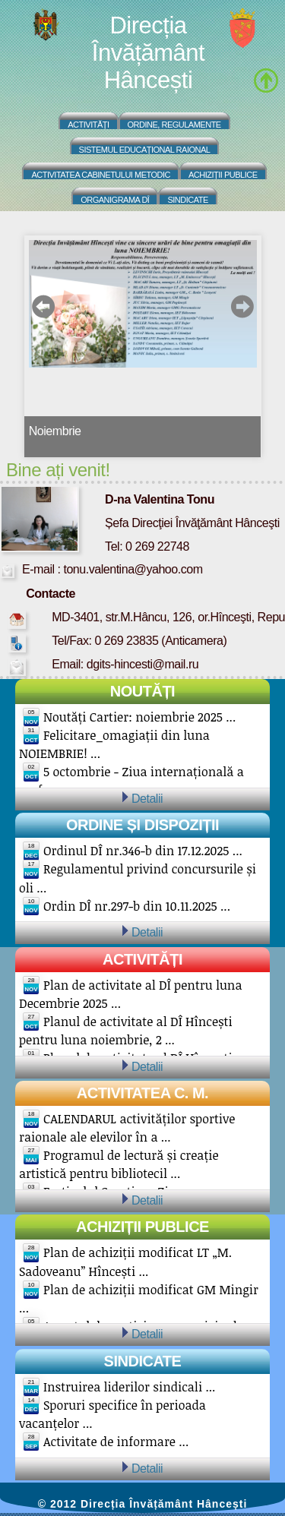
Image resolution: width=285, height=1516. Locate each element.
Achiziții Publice (223, 174)
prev (43, 306)
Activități (88, 124)
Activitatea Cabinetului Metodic (100, 174)
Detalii (147, 798)
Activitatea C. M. (142, 1093)
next (242, 306)
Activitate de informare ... (115, 1441)
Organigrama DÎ (115, 199)
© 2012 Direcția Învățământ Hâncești (143, 1504)
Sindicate (187, 199)
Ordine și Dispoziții (142, 824)
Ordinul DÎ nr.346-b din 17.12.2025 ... (142, 850)
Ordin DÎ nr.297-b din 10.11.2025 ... (136, 906)
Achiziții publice (142, 1226)
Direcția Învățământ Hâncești (148, 52)
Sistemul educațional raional (145, 149)
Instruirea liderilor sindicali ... (129, 1387)
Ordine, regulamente (174, 124)
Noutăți (142, 691)
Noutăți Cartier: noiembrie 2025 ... (139, 717)
